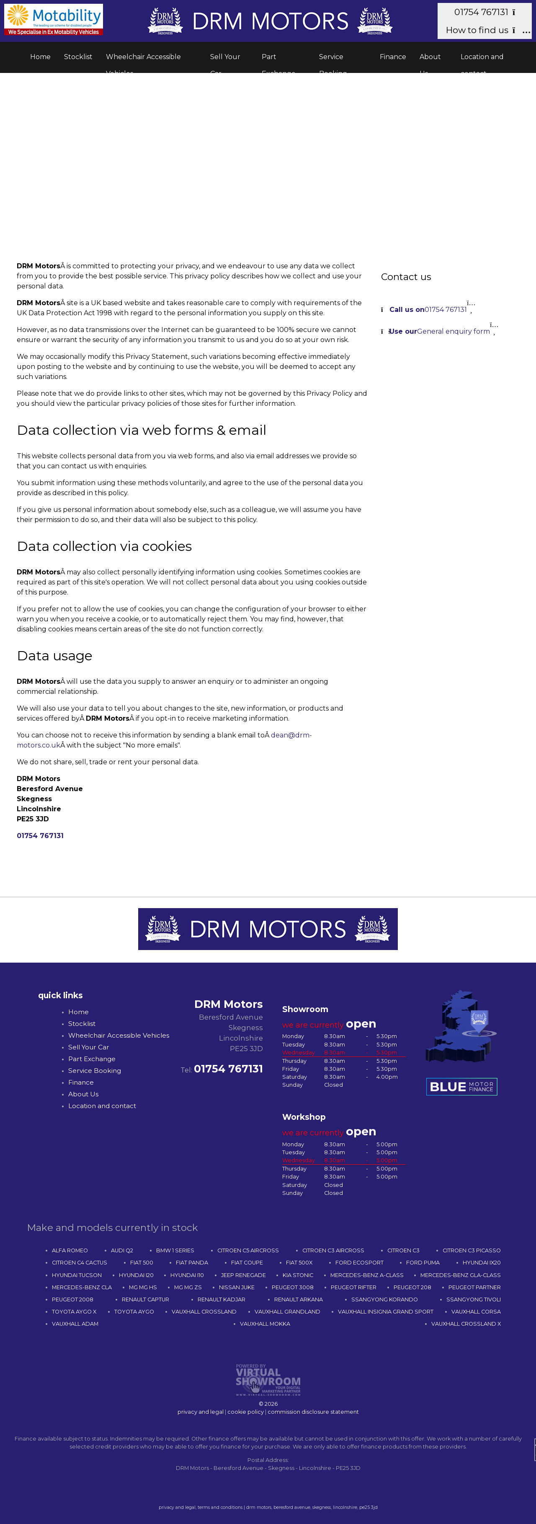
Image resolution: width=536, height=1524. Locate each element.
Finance (393, 57)
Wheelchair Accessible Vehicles (143, 59)
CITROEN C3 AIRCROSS (333, 1250)
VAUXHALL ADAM (75, 1324)
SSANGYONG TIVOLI (473, 1299)
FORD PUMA (423, 1262)
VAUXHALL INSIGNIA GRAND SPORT (385, 1312)
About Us (430, 59)
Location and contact (482, 59)
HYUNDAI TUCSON (77, 1275)
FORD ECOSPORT (359, 1262)
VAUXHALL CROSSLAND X (466, 1324)
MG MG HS (143, 1287)
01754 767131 (488, 12)
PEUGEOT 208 (412, 1287)
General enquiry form (439, 331)
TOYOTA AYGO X (74, 1312)
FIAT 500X (299, 1262)
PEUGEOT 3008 (293, 1287)
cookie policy (245, 1412)
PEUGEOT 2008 (72, 1299)
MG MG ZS (188, 1287)
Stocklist (78, 57)
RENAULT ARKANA (298, 1299)
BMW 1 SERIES (175, 1250)
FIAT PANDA (192, 1262)
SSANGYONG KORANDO (384, 1299)
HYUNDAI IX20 (482, 1262)
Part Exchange (279, 59)
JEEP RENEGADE (243, 1275)
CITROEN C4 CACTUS (79, 1262)
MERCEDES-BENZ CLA (82, 1287)
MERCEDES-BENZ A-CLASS (367, 1275)
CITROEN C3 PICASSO (472, 1250)
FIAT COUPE (247, 1262)
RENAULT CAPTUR (145, 1299)
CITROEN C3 (403, 1250)
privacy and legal (201, 1412)
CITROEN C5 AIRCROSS (248, 1250)
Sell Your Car (225, 59)
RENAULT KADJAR (221, 1299)
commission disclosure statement (313, 1412)
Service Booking (333, 59)
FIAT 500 (141, 1262)
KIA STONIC (298, 1275)
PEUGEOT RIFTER (353, 1287)
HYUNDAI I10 (187, 1275)
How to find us (484, 30)
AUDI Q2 (122, 1250)
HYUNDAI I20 (136, 1275)
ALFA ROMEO (70, 1250)
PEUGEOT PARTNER (474, 1287)
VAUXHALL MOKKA (265, 1324)
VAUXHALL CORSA (476, 1312)
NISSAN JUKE (237, 1287)
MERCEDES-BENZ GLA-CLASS (460, 1275)
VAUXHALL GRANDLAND (287, 1312)
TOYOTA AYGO (134, 1312)
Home (40, 57)
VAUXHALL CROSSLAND (204, 1312)
